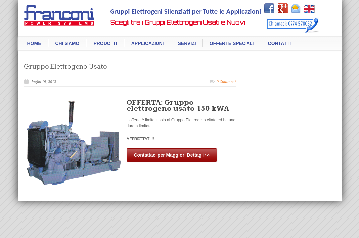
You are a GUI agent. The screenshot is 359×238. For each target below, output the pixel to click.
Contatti (279, 43)
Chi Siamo (67, 43)
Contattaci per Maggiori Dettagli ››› (172, 155)
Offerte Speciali (232, 43)
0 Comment (226, 82)
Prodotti (105, 43)
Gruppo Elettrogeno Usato (65, 66)
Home (34, 43)
